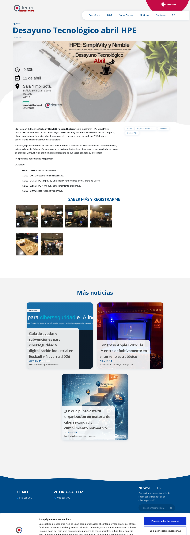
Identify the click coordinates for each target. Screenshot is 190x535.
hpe (130, 128)
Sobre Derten (126, 15)
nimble (164, 128)
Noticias (144, 15)
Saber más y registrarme (94, 199)
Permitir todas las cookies (165, 500)
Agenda (16, 23)
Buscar (175, 15)
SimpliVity (132, 133)
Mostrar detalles (159, 529)
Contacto (161, 15)
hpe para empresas (146, 128)
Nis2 (109, 15)
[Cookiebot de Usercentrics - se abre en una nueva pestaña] (19, 529)
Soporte (171, 4)
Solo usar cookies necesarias (165, 509)
